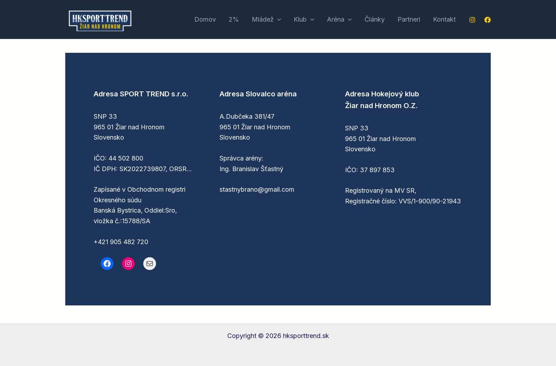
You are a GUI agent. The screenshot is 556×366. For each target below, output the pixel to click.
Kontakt (444, 19)
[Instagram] (472, 20)
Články (375, 19)
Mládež (266, 20)
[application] (277, 20)
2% (234, 19)
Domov (205, 19)
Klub (304, 20)
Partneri (408, 19)
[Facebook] (487, 20)
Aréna (339, 20)
